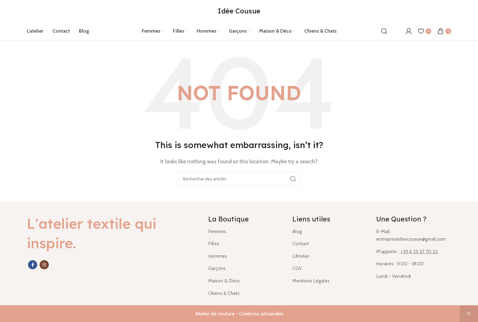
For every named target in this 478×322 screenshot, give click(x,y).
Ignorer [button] (469, 313)
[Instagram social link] (44, 264)
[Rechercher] (384, 31)
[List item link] (245, 231)
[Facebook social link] (32, 264)
